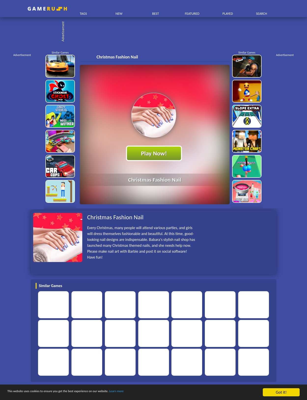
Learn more (153, 392)
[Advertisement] (156, 32)
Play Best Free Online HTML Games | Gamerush (47, 8)
